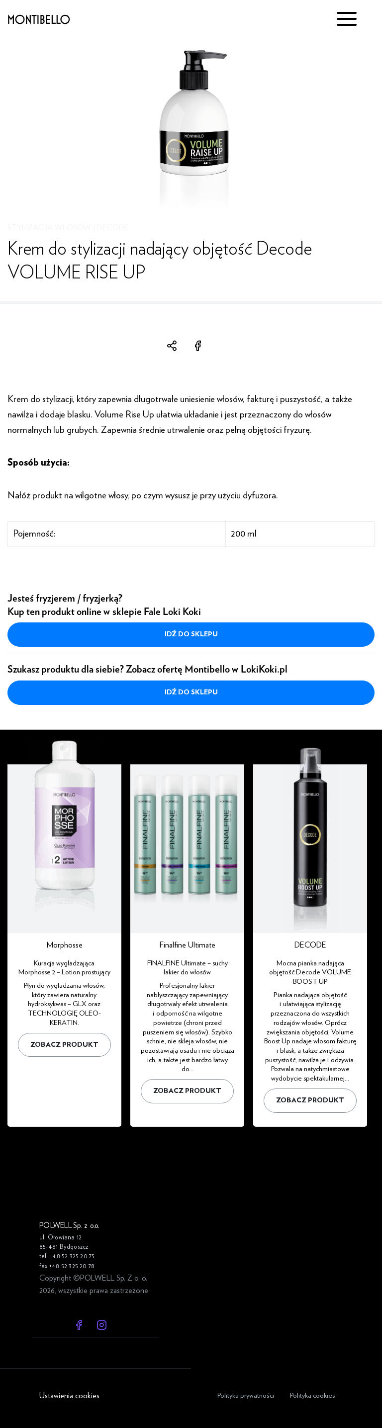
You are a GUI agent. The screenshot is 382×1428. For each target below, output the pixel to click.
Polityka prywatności (245, 1395)
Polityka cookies (312, 1395)
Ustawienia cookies (69, 1396)
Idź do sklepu (191, 634)
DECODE (113, 228)
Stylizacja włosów (49, 228)
